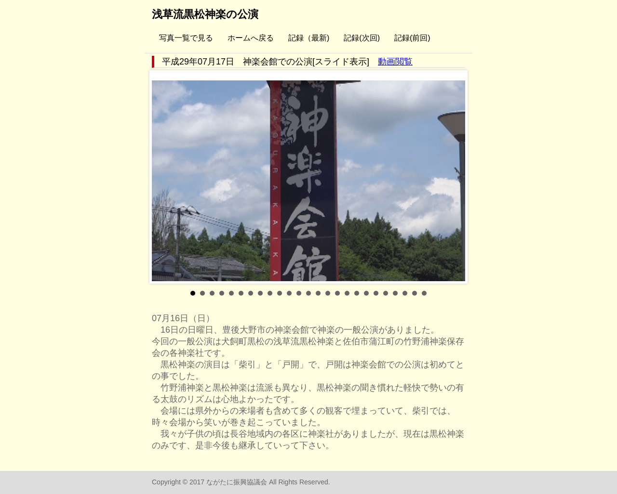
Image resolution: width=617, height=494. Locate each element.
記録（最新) (308, 38)
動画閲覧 (395, 61)
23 (404, 293)
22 (395, 293)
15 (327, 293)
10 (279, 293)
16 (337, 293)
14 (318, 293)
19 (366, 293)
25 (424, 293)
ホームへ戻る (251, 38)
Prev (164, 177)
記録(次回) (362, 38)
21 (385, 293)
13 (308, 293)
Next (452, 177)
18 (356, 293)
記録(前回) (412, 38)
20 (376, 293)
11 (289, 293)
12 (298, 293)
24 (414, 293)
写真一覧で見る (186, 38)
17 (347, 293)
